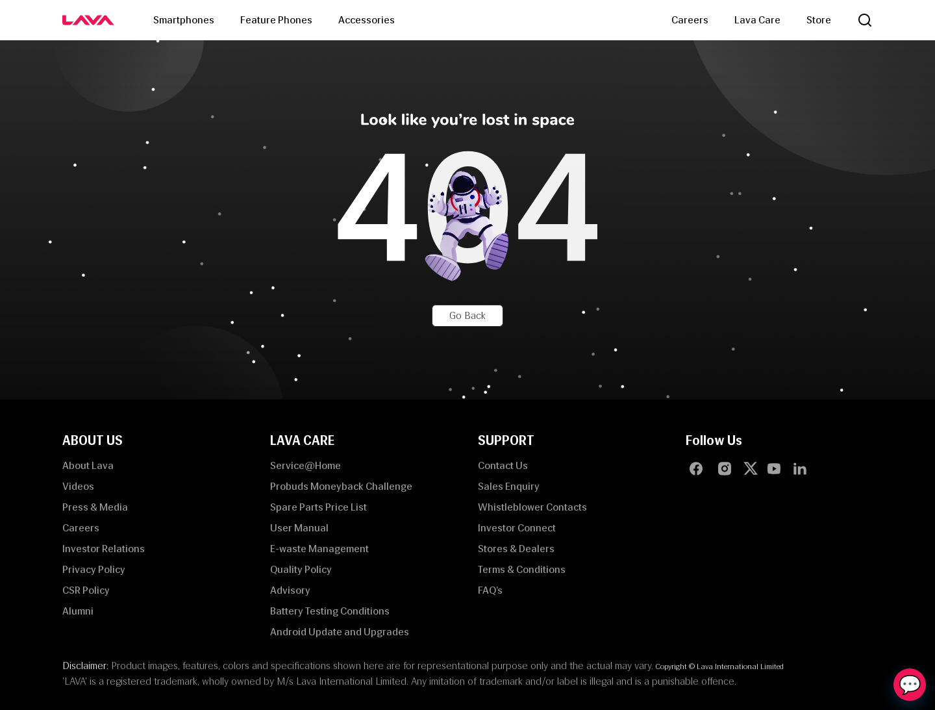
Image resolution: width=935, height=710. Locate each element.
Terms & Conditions (522, 569)
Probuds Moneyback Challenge (341, 486)
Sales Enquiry (509, 486)
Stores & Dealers (516, 548)
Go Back (467, 315)
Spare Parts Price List (318, 507)
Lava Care (757, 20)
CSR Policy (86, 590)
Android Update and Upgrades (339, 632)
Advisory (290, 590)
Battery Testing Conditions (330, 611)
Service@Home (305, 465)
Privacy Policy (93, 569)
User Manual (299, 528)
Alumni (78, 611)
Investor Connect (517, 528)
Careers (689, 20)
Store (818, 20)
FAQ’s (490, 590)
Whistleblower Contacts (532, 507)
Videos (78, 486)
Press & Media (95, 507)
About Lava (88, 465)
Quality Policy (301, 569)
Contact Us (503, 465)
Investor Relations (103, 548)
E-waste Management (319, 548)
